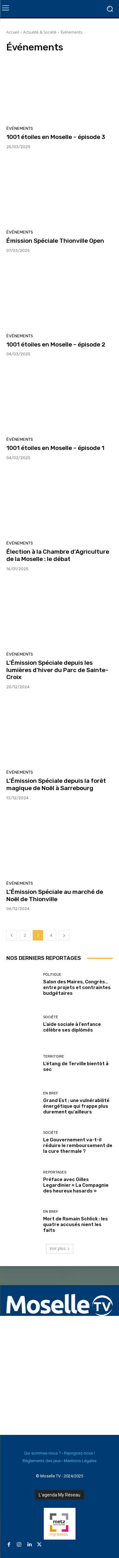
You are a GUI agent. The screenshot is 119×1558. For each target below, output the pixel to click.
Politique (52, 974)
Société (50, 1017)
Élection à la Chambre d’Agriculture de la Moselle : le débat (57, 555)
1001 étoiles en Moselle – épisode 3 (55, 137)
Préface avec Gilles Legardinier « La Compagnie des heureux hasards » (76, 1185)
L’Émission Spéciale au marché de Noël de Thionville (54, 895)
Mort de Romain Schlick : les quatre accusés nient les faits (75, 1224)
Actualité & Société (39, 32)
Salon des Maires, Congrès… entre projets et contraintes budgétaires (77, 987)
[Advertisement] (59, 1375)
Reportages (54, 1172)
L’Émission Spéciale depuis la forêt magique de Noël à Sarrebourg (56, 784)
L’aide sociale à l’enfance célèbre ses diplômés (72, 1027)
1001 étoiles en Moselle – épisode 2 (55, 344)
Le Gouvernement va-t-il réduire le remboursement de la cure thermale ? (77, 1145)
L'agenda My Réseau (59, 1494)
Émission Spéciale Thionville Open (55, 240)
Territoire (53, 1056)
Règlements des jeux (42, 1460)
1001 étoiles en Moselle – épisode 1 (55, 448)
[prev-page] (11, 935)
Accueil (12, 32)
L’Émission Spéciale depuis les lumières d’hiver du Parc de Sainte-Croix (57, 670)
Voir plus (60, 1248)
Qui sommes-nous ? (42, 1453)
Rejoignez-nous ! (79, 1453)
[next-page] (64, 935)
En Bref (50, 1093)
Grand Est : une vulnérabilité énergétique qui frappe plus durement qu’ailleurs (76, 1106)
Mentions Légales (80, 1460)
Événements (19, 128)
